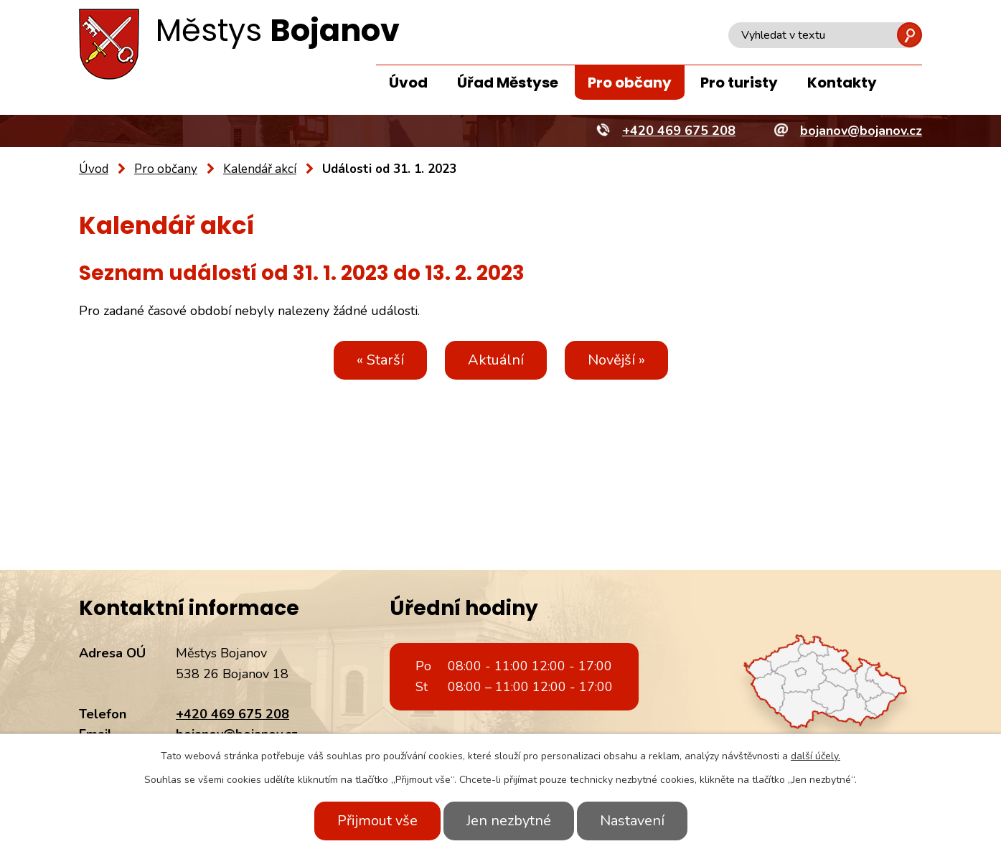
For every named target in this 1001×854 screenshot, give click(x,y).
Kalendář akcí (259, 169)
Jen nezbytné (508, 820)
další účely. (815, 756)
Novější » (616, 360)
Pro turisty (739, 82)
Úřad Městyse (507, 82)
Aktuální (496, 360)
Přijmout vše (377, 820)
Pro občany (630, 82)
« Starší (380, 360)
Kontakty (842, 82)
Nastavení (632, 820)
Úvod (408, 82)
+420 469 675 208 (232, 714)
